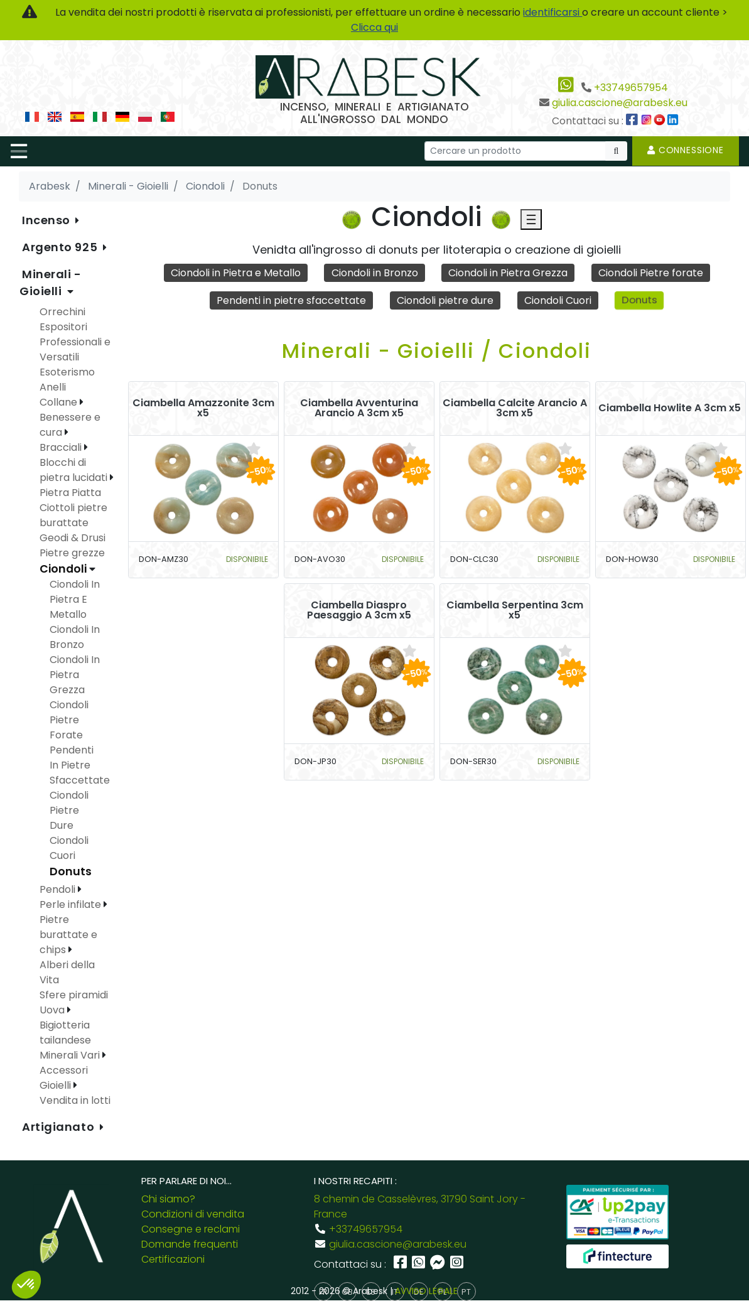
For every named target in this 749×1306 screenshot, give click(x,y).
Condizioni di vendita (192, 1214)
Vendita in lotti (75, 1100)
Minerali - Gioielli (50, 282)
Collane (60, 402)
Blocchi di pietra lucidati (75, 470)
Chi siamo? (168, 1199)
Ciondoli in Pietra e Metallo (236, 273)
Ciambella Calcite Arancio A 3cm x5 (515, 408)
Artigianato (59, 1127)
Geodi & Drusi (72, 538)
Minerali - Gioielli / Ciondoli (436, 351)
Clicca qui (374, 27)
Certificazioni (173, 1259)
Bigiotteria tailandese (65, 1032)
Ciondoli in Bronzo (374, 273)
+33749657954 (631, 87)
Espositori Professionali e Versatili (75, 342)
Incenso (47, 220)
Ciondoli (64, 568)
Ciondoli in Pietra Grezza (508, 273)
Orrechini (62, 312)
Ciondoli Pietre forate (650, 273)
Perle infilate (72, 904)
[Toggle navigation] (19, 151)
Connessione (685, 150)
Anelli (53, 387)
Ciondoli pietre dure (445, 300)
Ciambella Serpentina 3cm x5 (514, 610)
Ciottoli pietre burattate (73, 515)
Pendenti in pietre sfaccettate (291, 300)
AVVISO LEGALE (426, 1291)
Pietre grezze (72, 553)
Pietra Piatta (70, 492)
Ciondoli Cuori (557, 300)
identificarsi (552, 12)
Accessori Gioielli (64, 1078)
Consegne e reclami (190, 1229)
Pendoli (59, 889)
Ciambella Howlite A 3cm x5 (669, 408)
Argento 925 (61, 247)
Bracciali (62, 447)
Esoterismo (67, 372)
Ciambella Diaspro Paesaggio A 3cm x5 (359, 610)
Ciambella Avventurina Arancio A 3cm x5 (359, 408)
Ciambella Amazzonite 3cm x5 (203, 408)
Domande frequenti (189, 1244)
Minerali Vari (71, 1055)
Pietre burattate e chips (68, 934)
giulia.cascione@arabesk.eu (619, 102)
